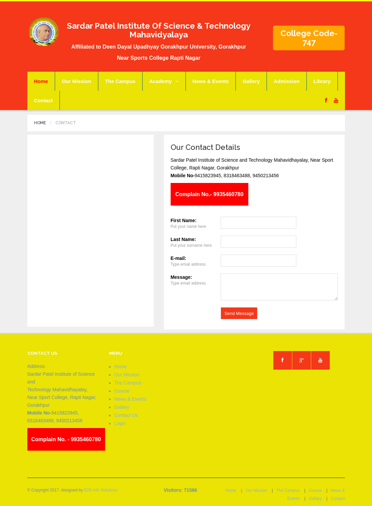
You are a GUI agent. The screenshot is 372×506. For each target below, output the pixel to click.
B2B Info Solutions (101, 490)
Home (41, 81)
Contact (43, 100)
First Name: (184, 220)
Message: (181, 277)
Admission (287, 81)
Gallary (121, 407)
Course (121, 391)
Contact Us (126, 415)
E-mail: (179, 258)
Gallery (251, 81)
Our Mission (76, 81)
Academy (164, 81)
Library (322, 81)
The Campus (120, 81)
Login (120, 423)
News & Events (211, 81)
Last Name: (183, 239)
